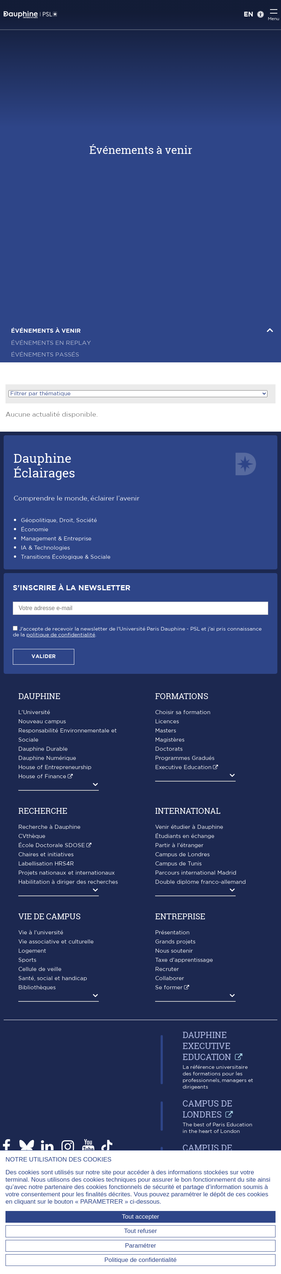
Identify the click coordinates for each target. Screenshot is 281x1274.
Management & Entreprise (56, 539)
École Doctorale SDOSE (51, 845)
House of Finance (42, 776)
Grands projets (175, 942)
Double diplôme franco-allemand (200, 882)
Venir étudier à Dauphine (189, 827)
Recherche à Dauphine (49, 827)
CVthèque (31, 836)
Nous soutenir (174, 951)
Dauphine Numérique (47, 758)
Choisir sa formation (182, 712)
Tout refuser (140, 1230)
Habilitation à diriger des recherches (68, 882)
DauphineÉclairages (44, 465)
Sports (27, 960)
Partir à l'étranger (179, 845)
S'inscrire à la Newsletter (71, 588)
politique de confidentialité (60, 635)
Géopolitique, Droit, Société (59, 520)
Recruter (167, 969)
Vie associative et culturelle (56, 942)
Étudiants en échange (184, 836)
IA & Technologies (45, 548)
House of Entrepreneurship (54, 767)
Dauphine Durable (43, 749)
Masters (165, 731)
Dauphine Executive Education (207, 1045)
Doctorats (169, 749)
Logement (32, 951)
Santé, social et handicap (52, 978)
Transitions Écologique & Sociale (65, 557)
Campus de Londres (182, 854)
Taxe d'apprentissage (184, 960)
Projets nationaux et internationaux (66, 873)
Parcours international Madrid (195, 873)
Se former (169, 987)
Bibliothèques (37, 987)
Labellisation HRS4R (46, 864)
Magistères (169, 740)
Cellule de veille (39, 969)
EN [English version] (248, 14)
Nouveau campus (42, 721)
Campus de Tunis (178, 864)
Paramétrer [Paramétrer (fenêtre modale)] (140, 1245)
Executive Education (183, 767)
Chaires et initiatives (46, 854)
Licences (167, 721)
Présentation (172, 932)
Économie (34, 529)
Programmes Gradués (184, 758)
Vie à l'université (40, 932)
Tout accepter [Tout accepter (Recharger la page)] (140, 1216)
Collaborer (169, 978)
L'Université (34, 712)
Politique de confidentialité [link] (140, 1259)
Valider (43, 656)
